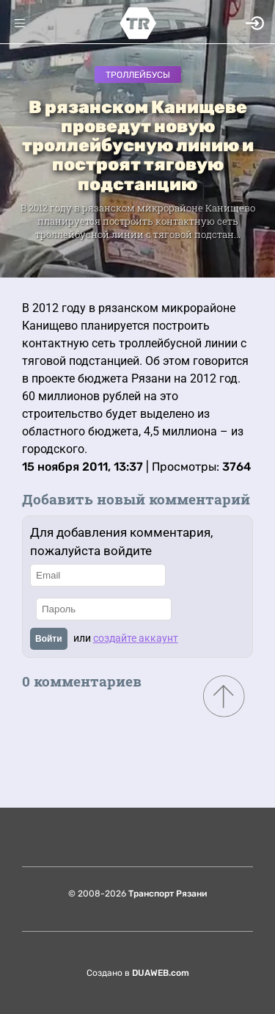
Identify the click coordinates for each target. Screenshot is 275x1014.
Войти (48, 639)
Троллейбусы (138, 75)
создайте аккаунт (135, 638)
